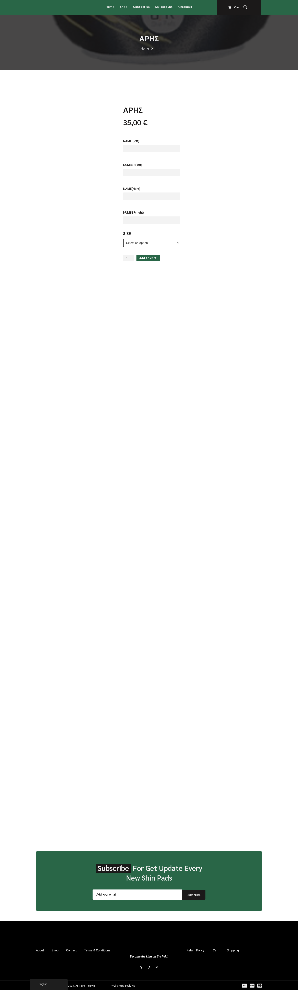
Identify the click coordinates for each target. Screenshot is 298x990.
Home (110, 7)
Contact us (141, 7)
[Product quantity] (128, 257)
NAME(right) (131, 188)
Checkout (185, 7)
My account (164, 7)
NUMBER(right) (133, 212)
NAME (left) (131, 140)
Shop (123, 7)
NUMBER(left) (132, 164)
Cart (234, 7)
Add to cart (148, 258)
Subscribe (194, 894)
